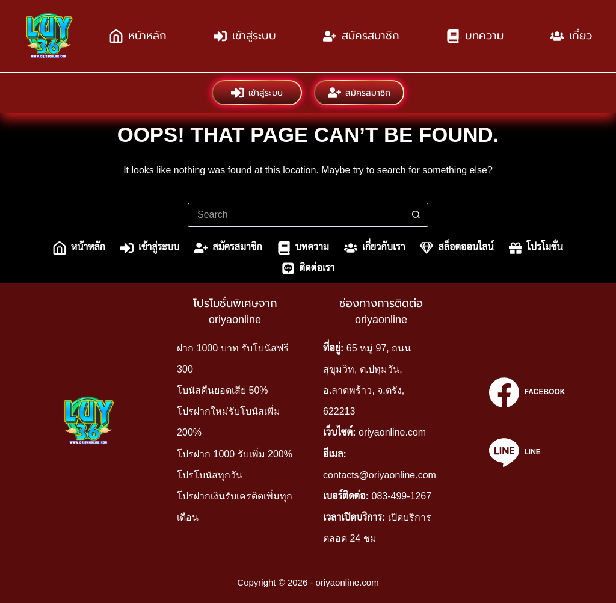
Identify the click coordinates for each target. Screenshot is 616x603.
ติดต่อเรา (308, 268)
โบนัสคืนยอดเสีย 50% (222, 390)
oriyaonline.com (392, 432)
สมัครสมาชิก (361, 36)
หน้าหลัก (138, 36)
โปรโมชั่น (536, 248)
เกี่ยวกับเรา (374, 248)
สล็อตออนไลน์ (456, 248)
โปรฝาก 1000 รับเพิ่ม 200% (234, 454)
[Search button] (416, 215)
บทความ (475, 36)
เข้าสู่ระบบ (245, 36)
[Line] (527, 453)
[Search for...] (296, 215)
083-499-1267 (402, 496)
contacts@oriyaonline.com (379, 475)
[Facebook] (527, 392)
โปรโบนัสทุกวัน (209, 475)
